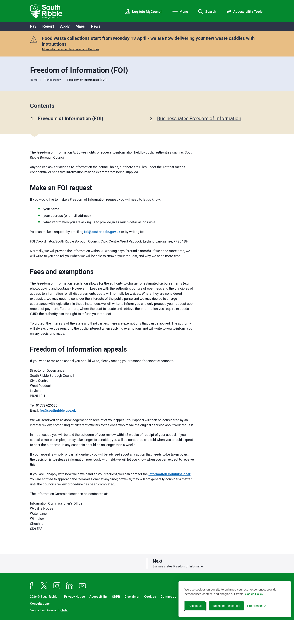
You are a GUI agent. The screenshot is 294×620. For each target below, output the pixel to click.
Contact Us (168, 596)
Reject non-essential (226, 605)
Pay (33, 26)
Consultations (40, 603)
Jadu (64, 610)
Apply (65, 26)
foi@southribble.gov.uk (102, 232)
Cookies (150, 596)
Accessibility (98, 596)
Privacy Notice (74, 596)
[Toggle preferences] (256, 606)
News (95, 26)
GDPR (116, 596)
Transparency (52, 79)
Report (48, 26)
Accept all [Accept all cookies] (195, 605)
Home (34, 79)
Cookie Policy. (254, 594)
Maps (80, 26)
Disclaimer (132, 596)
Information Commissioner (169, 474)
